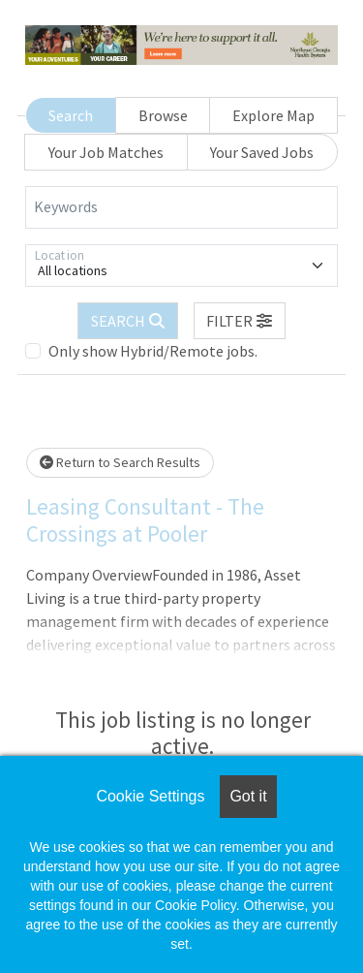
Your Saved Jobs (262, 152)
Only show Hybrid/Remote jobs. (152, 351)
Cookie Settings (150, 796)
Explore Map (273, 115)
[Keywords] (181, 207)
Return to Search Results (120, 462)
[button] (240, 320)
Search (70, 115)
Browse (163, 115)
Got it (247, 796)
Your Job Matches (106, 152)
